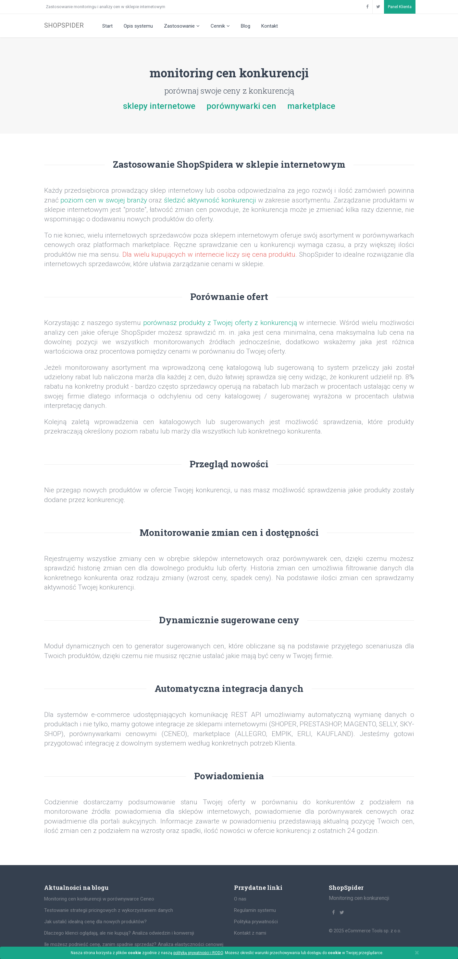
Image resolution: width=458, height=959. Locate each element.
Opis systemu (138, 26)
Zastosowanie (182, 26)
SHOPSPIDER (64, 25)
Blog (245, 26)
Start (107, 26)
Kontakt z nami (250, 933)
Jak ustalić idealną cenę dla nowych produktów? (95, 922)
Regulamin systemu (255, 910)
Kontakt (269, 26)
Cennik (220, 26)
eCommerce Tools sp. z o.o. (373, 930)
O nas (240, 899)
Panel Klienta (400, 6)
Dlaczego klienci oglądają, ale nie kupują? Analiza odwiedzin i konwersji (119, 933)
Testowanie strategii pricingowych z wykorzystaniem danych (108, 910)
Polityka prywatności (256, 922)
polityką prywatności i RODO (198, 953)
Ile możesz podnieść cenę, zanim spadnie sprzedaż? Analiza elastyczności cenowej (133, 944)
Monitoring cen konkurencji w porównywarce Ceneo (99, 899)
